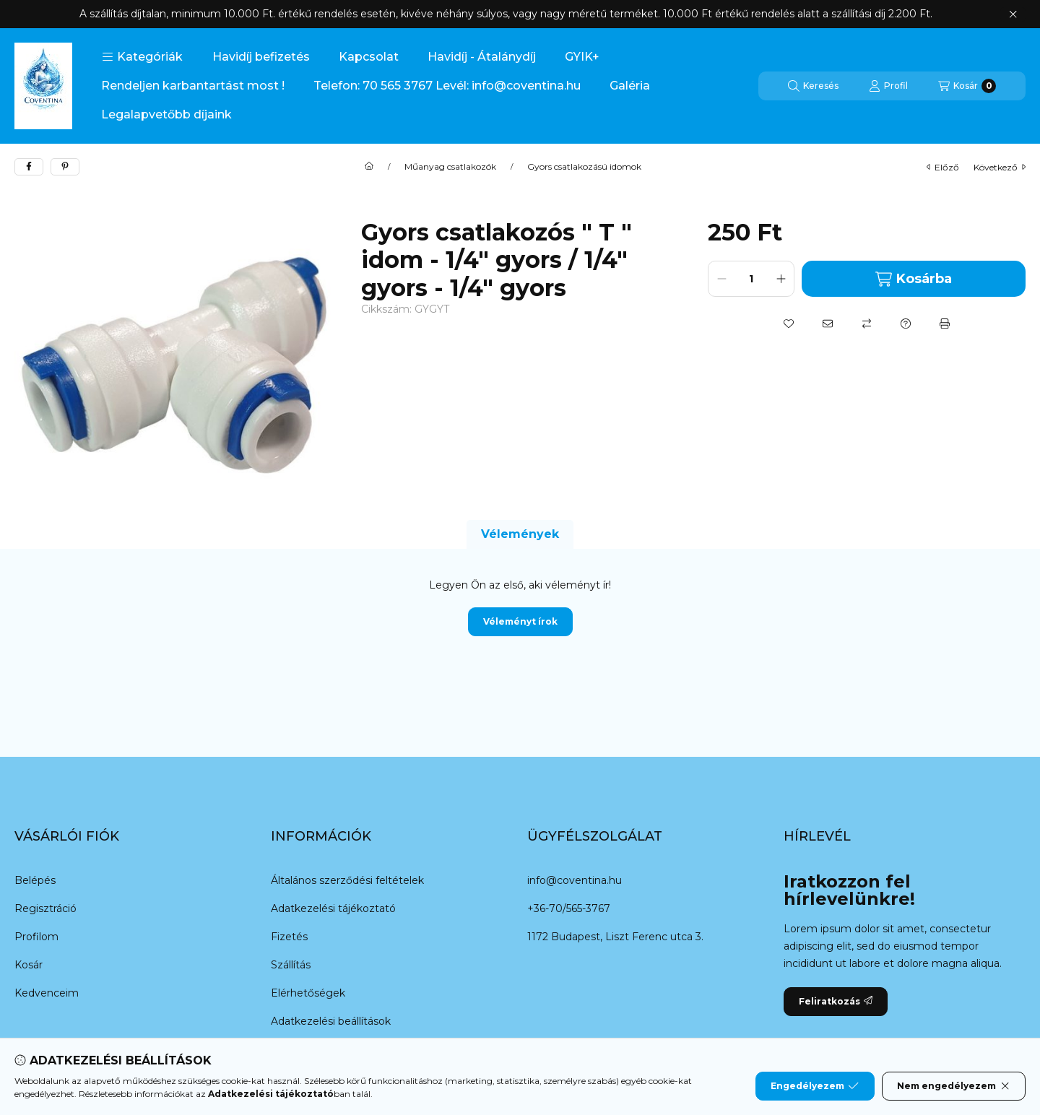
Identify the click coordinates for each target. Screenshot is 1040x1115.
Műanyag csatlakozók (450, 167)
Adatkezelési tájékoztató (333, 908)
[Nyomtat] (944, 323)
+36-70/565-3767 (568, 908)
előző (943, 167)
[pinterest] (65, 166)
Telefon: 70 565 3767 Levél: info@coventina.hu (447, 85)
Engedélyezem (815, 1086)
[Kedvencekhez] (788, 323)
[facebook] (28, 166)
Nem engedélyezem (953, 1086)
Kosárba (913, 279)
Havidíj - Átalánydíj (482, 57)
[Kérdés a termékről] (905, 323)
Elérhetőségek (308, 992)
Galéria (630, 85)
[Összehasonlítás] (866, 323)
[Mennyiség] (751, 278)
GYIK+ (582, 57)
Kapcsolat (369, 57)
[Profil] (888, 85)
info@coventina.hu (574, 880)
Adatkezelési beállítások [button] (331, 1021)
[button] (142, 57)
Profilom (36, 936)
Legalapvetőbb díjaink (166, 114)
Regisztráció (45, 908)
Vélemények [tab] (520, 534)
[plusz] (780, 278)
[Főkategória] (369, 167)
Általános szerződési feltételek (347, 880)
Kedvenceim (46, 992)
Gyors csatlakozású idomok (584, 167)
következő (1000, 167)
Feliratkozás (835, 1001)
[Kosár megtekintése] (967, 85)
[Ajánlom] (827, 323)
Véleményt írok (520, 621)
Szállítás (291, 964)
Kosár (28, 964)
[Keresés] (813, 85)
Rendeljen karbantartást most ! (193, 85)
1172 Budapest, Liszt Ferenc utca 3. (615, 936)
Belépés (35, 880)
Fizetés (289, 936)
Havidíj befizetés (261, 57)
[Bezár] (1013, 14)
